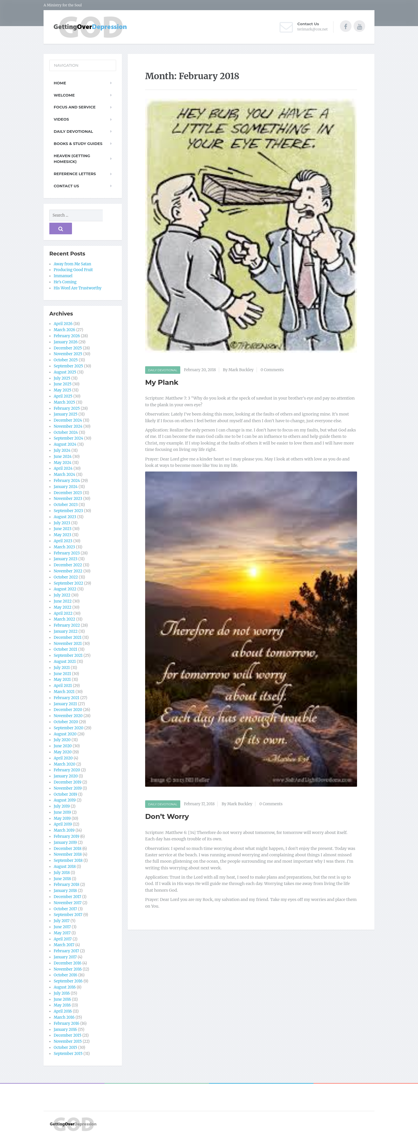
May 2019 (62, 818)
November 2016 (68, 969)
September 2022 (68, 583)
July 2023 (62, 523)
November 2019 (68, 788)
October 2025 (66, 360)
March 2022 (64, 619)
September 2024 (68, 438)
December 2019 (67, 782)
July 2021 (62, 667)
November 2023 (68, 498)
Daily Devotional (162, 370)
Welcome (64, 95)
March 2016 (64, 1017)
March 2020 (64, 764)
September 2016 (68, 981)
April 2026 (63, 323)
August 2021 (65, 661)
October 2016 (65, 975)
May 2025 (62, 390)
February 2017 (66, 951)
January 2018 (65, 890)
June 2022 (63, 601)
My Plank (161, 382)
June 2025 (62, 384)
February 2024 (67, 480)
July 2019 (62, 806)
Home (60, 83)
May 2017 (62, 933)
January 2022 (66, 631)
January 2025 (66, 414)
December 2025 (68, 348)
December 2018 (67, 848)
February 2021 (66, 697)
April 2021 (63, 685)
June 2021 (62, 673)
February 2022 (67, 625)
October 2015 (65, 1047)
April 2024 (63, 468)
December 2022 (68, 565)
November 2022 (68, 571)
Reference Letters (75, 173)
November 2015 (68, 1041)
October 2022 (66, 577)
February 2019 (66, 836)
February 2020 (67, 770)
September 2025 (68, 366)
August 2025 (65, 372)
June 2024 (63, 456)
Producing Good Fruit (73, 269)
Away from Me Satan (72, 264)
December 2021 (68, 637)
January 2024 (66, 486)
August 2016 (65, 987)
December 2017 (67, 896)
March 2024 (64, 474)
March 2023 (64, 547)
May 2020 (63, 752)
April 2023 (63, 540)
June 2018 (62, 878)
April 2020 (63, 758)
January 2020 (66, 776)
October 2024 (66, 432)
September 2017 (68, 914)
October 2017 (65, 908)
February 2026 (67, 335)
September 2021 (68, 655)
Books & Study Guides (78, 143)
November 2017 (68, 902)
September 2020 (68, 728)
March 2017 (64, 944)
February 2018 (66, 884)
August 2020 (65, 734)
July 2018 (62, 872)
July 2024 (62, 450)
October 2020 (66, 721)
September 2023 (68, 510)
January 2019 (65, 842)
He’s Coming (65, 282)
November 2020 (68, 715)
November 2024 (68, 426)
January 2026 (66, 342)
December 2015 (67, 1035)
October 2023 (66, 504)
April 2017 (63, 939)
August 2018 (65, 866)
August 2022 (65, 589)
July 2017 (62, 920)
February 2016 (66, 1023)
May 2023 (62, 534)
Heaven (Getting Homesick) (72, 158)
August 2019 (65, 800)
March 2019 (64, 830)
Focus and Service (75, 107)
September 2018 (68, 860)
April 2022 (63, 613)
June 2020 (63, 746)
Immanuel (63, 275)
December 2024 (68, 420)
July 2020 (62, 739)
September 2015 (68, 1053)
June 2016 (62, 999)
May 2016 (62, 1005)
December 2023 (68, 492)
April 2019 (63, 824)
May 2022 (62, 607)
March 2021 (64, 691)
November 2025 (68, 353)
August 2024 (65, 444)
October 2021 (65, 649)
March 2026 (64, 329)
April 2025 (63, 396)
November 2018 (68, 854)
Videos (61, 119)
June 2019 (62, 812)
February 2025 (67, 408)
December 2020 (68, 709)
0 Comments (272, 369)
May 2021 (62, 679)
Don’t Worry (167, 816)
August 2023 (65, 516)
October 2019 (65, 794)
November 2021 (68, 643)
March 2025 (64, 402)
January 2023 (66, 558)
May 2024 (62, 462)
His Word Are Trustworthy (78, 288)
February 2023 (67, 553)
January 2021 (65, 703)
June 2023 (62, 528)
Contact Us (66, 186)
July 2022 (62, 595)
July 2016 (62, 993)
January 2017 (65, 957)
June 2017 (62, 926)
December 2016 (67, 963)
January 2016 (65, 1029)
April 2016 (63, 1011)
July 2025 (62, 378)
